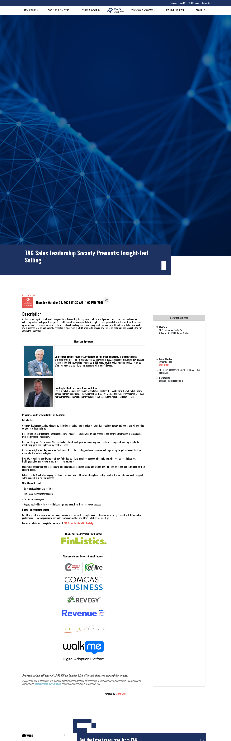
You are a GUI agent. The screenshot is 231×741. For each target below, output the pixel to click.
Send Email (164, 364)
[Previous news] (64, 735)
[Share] (106, 300)
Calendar (173, 2)
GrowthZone (121, 693)
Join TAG (183, 2)
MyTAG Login (194, 2)
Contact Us (206, 2)
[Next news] (67, 735)
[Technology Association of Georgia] (115, 10)
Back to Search (28, 295)
